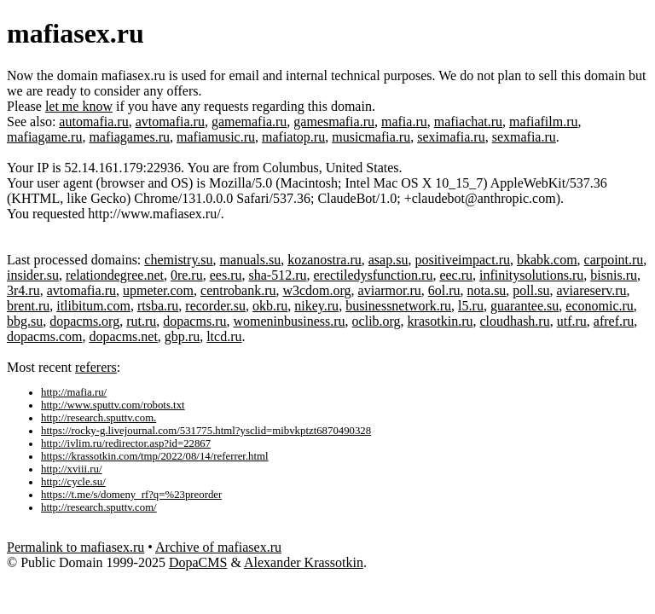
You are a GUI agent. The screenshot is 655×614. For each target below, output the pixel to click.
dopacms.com (44, 336)
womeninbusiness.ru (289, 321)
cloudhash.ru (514, 321)
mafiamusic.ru (216, 137)
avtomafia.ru (170, 121)
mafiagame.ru (44, 137)
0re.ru (187, 275)
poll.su (531, 290)
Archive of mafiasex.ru (218, 547)
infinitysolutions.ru (531, 275)
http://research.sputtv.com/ (99, 507)
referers (96, 367)
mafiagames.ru (129, 137)
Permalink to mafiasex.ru (75, 547)
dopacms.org (84, 321)
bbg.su (25, 321)
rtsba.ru (157, 305)
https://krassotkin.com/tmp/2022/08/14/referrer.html (155, 456)
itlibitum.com (93, 305)
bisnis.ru (613, 275)
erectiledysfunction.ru (372, 275)
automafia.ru (93, 121)
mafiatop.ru (293, 137)
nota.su (487, 290)
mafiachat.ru (468, 121)
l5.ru (471, 305)
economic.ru (599, 305)
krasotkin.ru (440, 321)
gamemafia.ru (249, 121)
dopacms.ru (194, 321)
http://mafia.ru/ (74, 392)
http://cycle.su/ (73, 482)
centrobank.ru (237, 290)
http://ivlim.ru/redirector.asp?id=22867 (126, 443)
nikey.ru (316, 305)
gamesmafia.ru (333, 121)
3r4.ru (23, 290)
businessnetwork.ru (398, 305)
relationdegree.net (115, 275)
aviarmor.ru (389, 290)
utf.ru (572, 321)
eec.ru (455, 275)
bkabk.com (547, 259)
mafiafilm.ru (543, 121)
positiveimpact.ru (462, 259)
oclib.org (376, 321)
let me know (79, 106)
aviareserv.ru (591, 290)
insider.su (33, 275)
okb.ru (269, 305)
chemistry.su (178, 259)
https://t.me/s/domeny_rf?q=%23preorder (131, 495)
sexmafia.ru (524, 137)
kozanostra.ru (324, 259)
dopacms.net (123, 336)
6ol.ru (444, 290)
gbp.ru (182, 336)
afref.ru (614, 321)
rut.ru (141, 321)
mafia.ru (404, 121)
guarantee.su (524, 305)
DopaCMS (198, 562)
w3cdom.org (316, 290)
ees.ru (226, 275)
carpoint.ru (614, 259)
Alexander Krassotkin (303, 562)
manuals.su (250, 259)
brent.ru (28, 305)
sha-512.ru (277, 275)
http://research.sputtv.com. (98, 418)
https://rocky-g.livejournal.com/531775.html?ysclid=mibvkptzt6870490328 (206, 431)
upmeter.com (158, 290)
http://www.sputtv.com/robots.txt (113, 405)
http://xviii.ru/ (71, 469)
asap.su (388, 259)
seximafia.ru (451, 137)
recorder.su (215, 305)
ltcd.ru (223, 336)
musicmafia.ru (371, 137)
